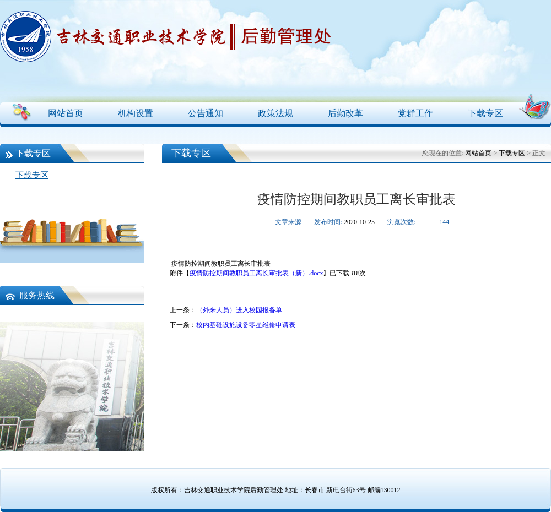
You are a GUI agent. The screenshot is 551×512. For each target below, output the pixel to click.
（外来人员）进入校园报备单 (239, 310)
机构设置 (135, 113)
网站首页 (65, 113)
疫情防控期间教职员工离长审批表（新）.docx (256, 273)
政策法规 (275, 113)
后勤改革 (345, 113)
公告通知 (205, 113)
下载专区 (485, 113)
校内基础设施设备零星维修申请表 (245, 325)
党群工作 (415, 113)
